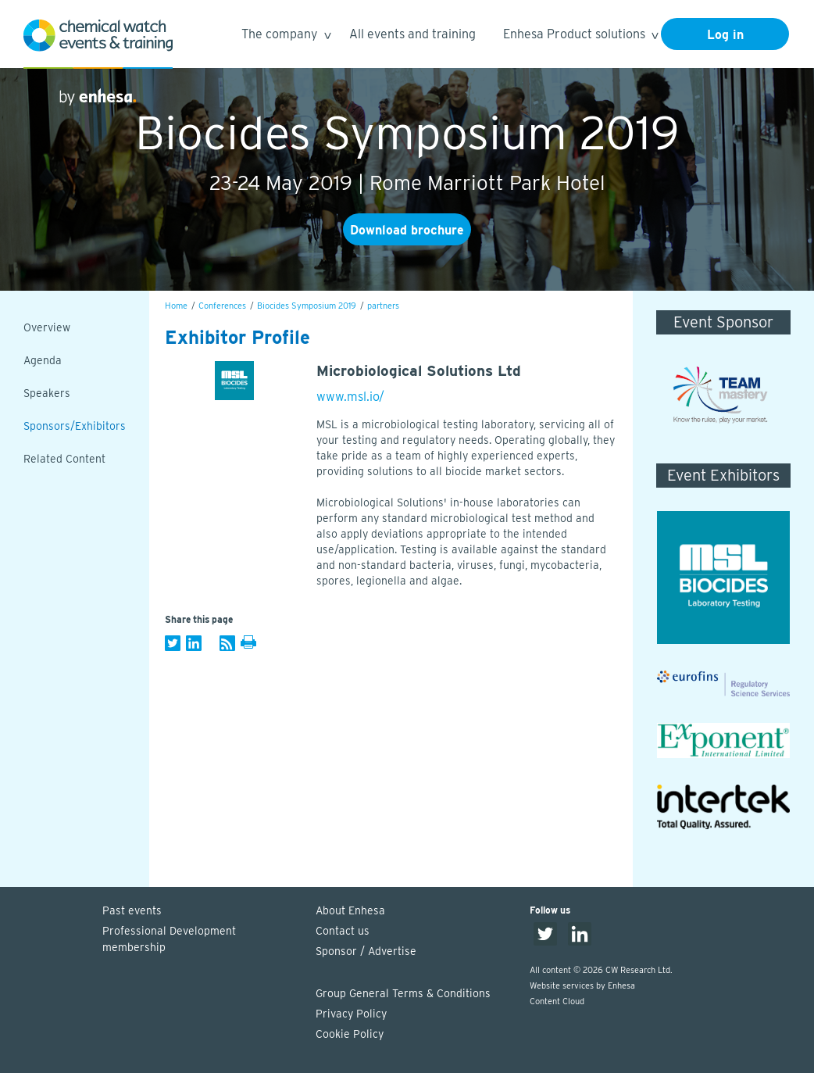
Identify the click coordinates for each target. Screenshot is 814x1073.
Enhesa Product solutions (580, 36)
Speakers (46, 393)
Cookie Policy (350, 1034)
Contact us (343, 931)
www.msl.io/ (350, 396)
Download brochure (407, 230)
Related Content (64, 458)
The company (285, 36)
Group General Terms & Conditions (403, 993)
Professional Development (201, 940)
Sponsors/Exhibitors (74, 426)
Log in (725, 34)
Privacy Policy (351, 1013)
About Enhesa (350, 910)
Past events (132, 910)
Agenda (42, 360)
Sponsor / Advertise (366, 951)
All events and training (412, 34)
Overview (46, 327)
